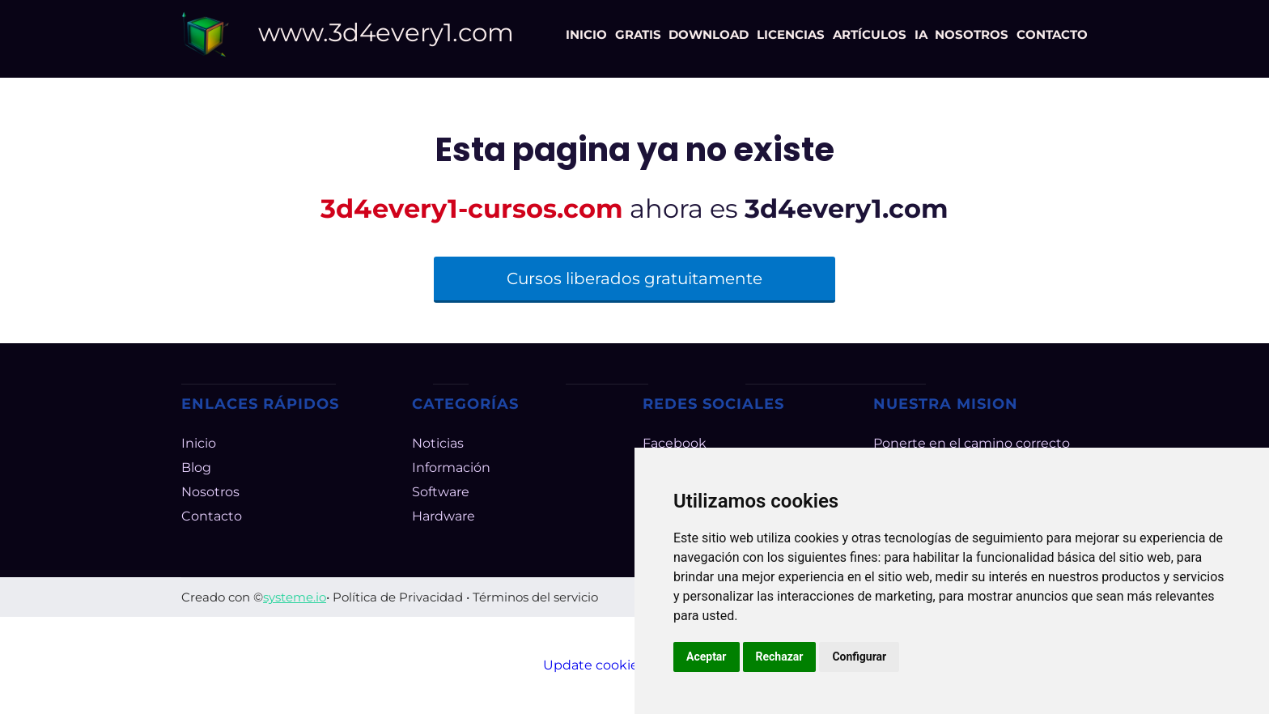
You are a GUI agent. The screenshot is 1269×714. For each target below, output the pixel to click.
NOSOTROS (971, 34)
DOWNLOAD (708, 34)
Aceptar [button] (706, 656)
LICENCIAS (791, 34)
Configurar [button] (859, 656)
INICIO (586, 34)
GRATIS (638, 34)
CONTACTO (1052, 34)
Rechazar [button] (780, 656)
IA (921, 34)
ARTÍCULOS (869, 34)
